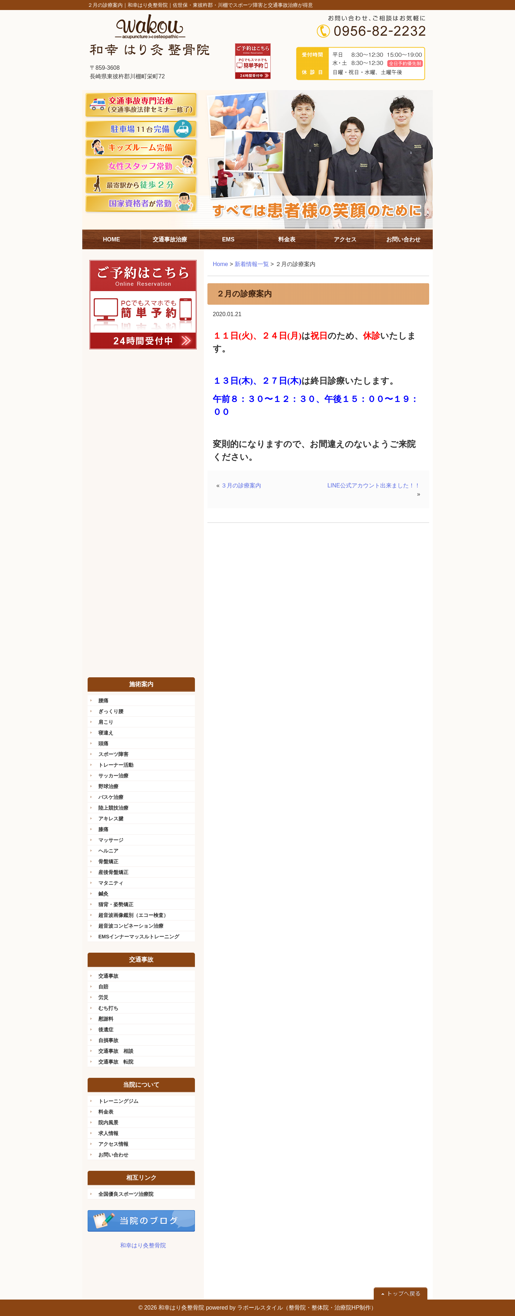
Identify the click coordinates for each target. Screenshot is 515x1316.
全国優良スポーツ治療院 (125, 1194)
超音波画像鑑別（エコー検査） (133, 915)
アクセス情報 (113, 1144)
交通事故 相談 (115, 1051)
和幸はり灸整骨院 (143, 1245)
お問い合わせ (113, 1155)
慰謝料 (105, 1019)
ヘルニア (108, 851)
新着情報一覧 (252, 264)
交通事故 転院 (115, 1062)
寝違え (105, 733)
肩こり (105, 722)
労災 (103, 997)
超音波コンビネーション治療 (130, 926)
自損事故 (108, 1040)
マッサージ (110, 840)
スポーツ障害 (113, 754)
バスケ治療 (110, 797)
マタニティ (110, 883)
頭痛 (103, 743)
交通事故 (108, 976)
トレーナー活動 (115, 765)
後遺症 (105, 1029)
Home (220, 264)
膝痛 (103, 829)
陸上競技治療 (113, 808)
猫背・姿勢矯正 (115, 904)
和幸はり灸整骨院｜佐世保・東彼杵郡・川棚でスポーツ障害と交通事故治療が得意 (220, 5)
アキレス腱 (110, 818)
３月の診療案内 (241, 485)
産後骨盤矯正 (113, 872)
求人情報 (108, 1133)
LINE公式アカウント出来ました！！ (373, 485)
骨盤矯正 (108, 861)
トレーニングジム (118, 1101)
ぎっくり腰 (110, 711)
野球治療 (108, 786)
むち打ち (108, 1008)
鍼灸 (103, 894)
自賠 (103, 987)
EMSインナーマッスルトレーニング (138, 936)
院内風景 (108, 1122)
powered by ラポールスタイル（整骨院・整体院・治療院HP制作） (291, 1308)
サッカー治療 (113, 776)
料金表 (105, 1112)
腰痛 (103, 700)
